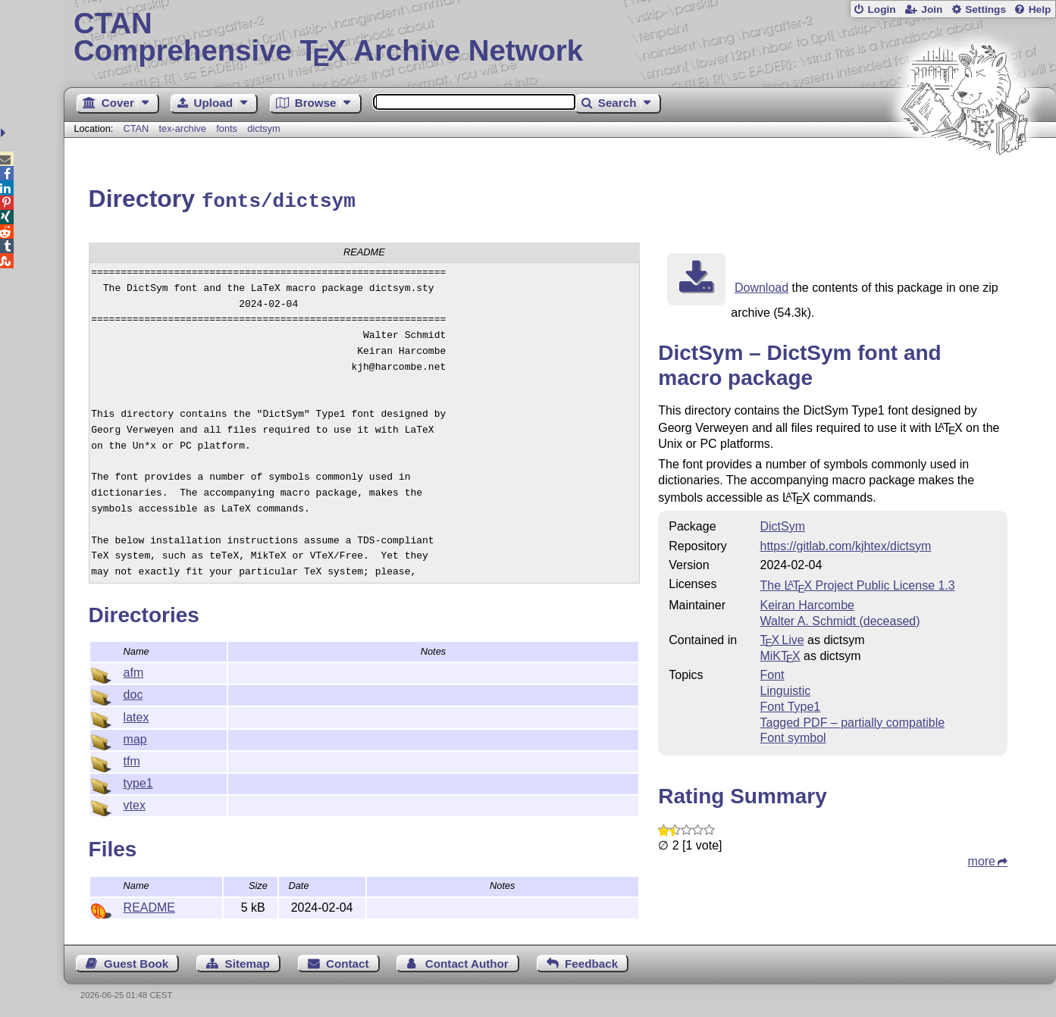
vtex (135, 802)
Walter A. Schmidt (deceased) (840, 618)
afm (134, 670)
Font (772, 672)
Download (761, 285)
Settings (985, 9)
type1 (138, 780)
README (149, 905)
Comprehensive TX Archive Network (560, 38)
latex (136, 715)
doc (133, 692)
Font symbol (793, 735)
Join (931, 9)
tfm (132, 759)
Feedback (591, 961)
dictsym (263, 128)
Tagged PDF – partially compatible (852, 720)
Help (1040, 9)
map (135, 737)
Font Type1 (790, 704)
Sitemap (247, 961)
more (981, 859)
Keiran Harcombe (807, 602)
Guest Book (136, 961)
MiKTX (780, 653)
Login (881, 9)
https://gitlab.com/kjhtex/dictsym (845, 543)
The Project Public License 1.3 (857, 583)
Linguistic (785, 688)
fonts (226, 128)
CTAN (136, 128)
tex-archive (183, 128)
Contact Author (467, 961)
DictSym (782, 524)
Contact (347, 961)
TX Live (782, 637)
